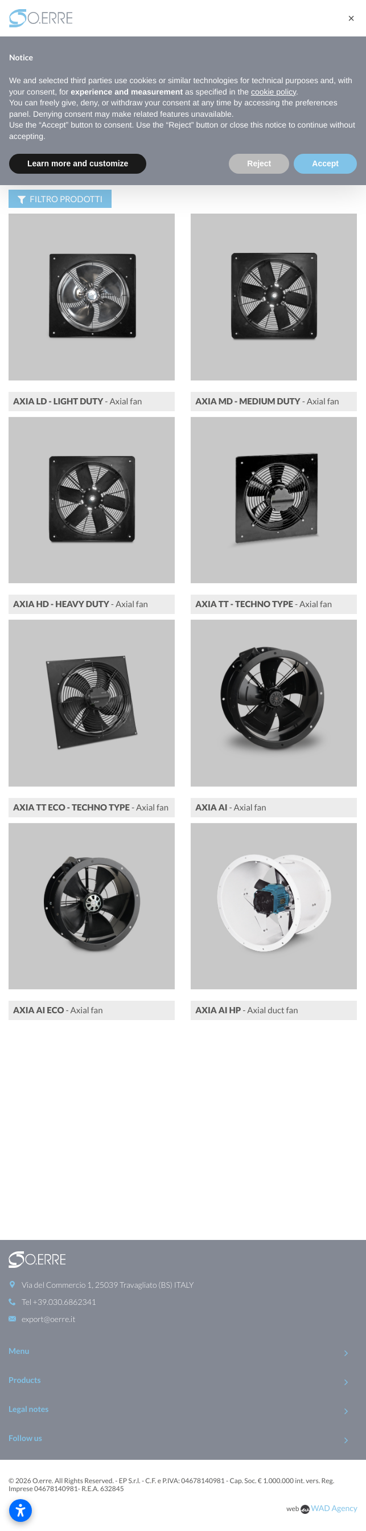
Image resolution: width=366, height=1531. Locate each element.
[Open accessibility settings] (20, 1510)
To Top (183, 1354)
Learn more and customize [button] (77, 163)
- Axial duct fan (246, 1029)
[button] (351, 18)
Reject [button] (259, 163)
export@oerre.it (48, 1129)
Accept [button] (325, 163)
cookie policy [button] (273, 91)
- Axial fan (77, 420)
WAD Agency (334, 1318)
